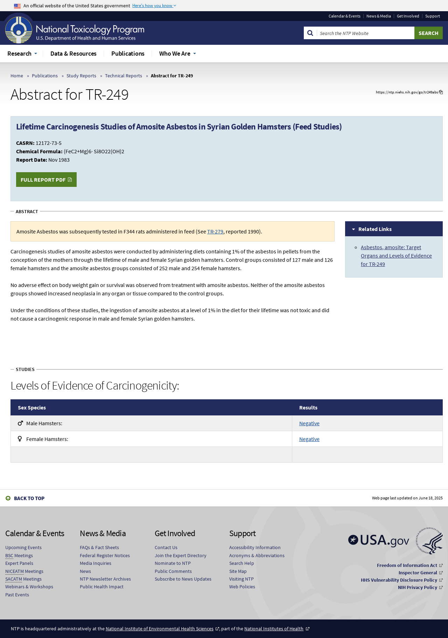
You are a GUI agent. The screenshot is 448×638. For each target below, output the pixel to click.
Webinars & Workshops (29, 586)
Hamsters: (40, 423)
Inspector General (418, 572)
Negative (309, 423)
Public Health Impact (102, 586)
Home (16, 75)
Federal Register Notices (105, 555)
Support (432, 16)
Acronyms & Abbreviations (257, 555)
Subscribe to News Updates (183, 579)
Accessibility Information (255, 547)
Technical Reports (123, 75)
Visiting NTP (241, 579)
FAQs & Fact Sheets (99, 547)
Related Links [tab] (375, 228)
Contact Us (166, 547)
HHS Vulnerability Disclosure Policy (399, 580)
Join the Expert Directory (180, 555)
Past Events (17, 594)
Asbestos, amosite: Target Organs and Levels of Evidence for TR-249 (396, 255)
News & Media (378, 16)
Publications (45, 75)
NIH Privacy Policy (417, 587)
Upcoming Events (23, 547)
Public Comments (173, 571)
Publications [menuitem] (128, 53)
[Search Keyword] (365, 33)
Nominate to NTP (173, 563)
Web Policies (242, 586)
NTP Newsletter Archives (105, 579)
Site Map (238, 571)
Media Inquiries (95, 563)
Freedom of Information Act (407, 565)
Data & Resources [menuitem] (73, 53)
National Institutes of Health (273, 628)
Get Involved (408, 16)
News (85, 571)
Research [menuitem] (19, 53)
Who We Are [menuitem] (174, 53)
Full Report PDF (43, 179)
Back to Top (29, 498)
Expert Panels (19, 563)
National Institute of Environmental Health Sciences (160, 628)
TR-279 (215, 231)
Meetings (19, 555)
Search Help (241, 563)
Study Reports (81, 75)
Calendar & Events (344, 16)
